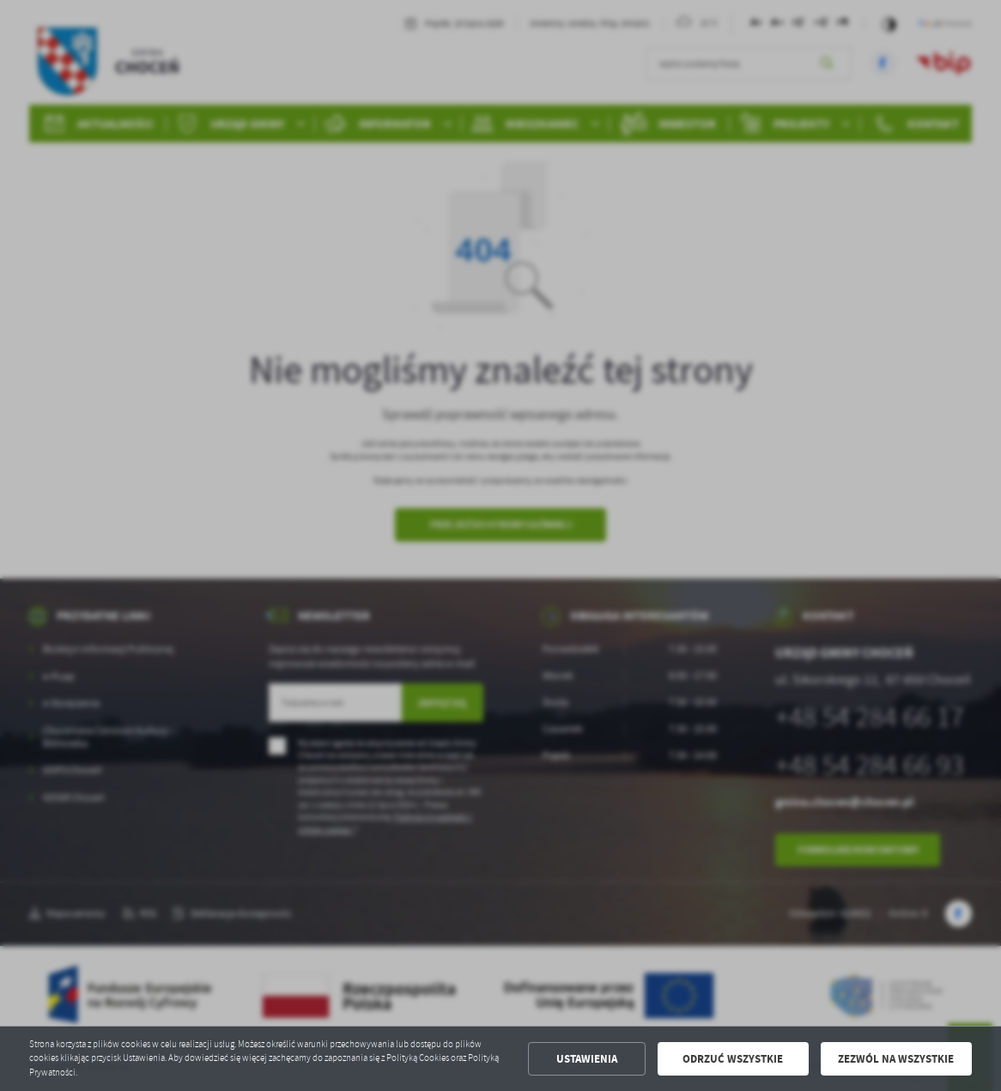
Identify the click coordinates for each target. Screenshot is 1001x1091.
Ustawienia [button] (586, 1059)
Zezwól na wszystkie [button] (896, 1059)
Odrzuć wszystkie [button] (732, 1059)
